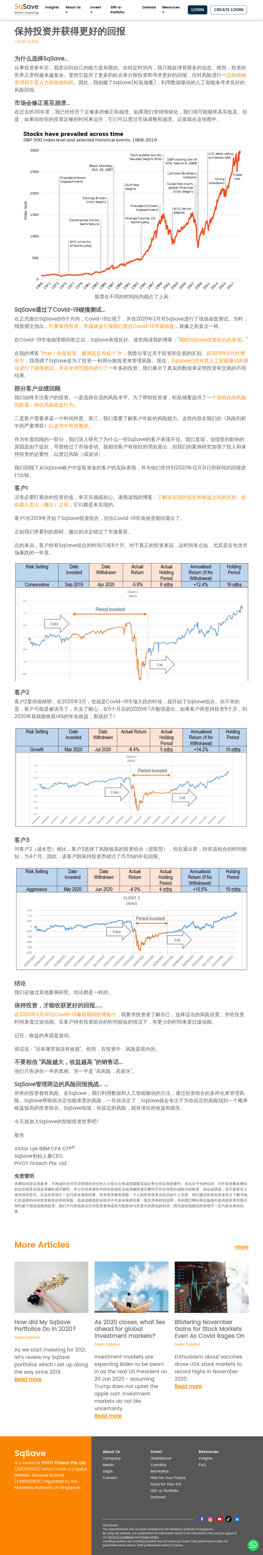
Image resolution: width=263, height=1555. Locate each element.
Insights (52, 7)
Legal (107, 1471)
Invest (95, 10)
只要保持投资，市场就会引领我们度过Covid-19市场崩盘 (111, 326)
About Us (73, 10)
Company (112, 1458)
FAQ (202, 1465)
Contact (110, 1478)
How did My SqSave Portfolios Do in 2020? (45, 1326)
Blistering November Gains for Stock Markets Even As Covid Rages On (210, 1329)
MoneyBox (160, 1471)
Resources (171, 10)
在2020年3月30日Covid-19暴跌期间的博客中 (65, 1015)
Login (197, 10)
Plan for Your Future (168, 1478)
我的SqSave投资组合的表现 (210, 340)
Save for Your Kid (166, 1484)
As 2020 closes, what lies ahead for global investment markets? (130, 1329)
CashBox (158, 1465)
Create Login (228, 10)
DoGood (149, 7)
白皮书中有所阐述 (68, 426)
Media (108, 1465)
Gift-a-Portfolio (117, 10)
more (242, 1247)
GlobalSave (161, 1458)
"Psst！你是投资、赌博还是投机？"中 (81, 353)
